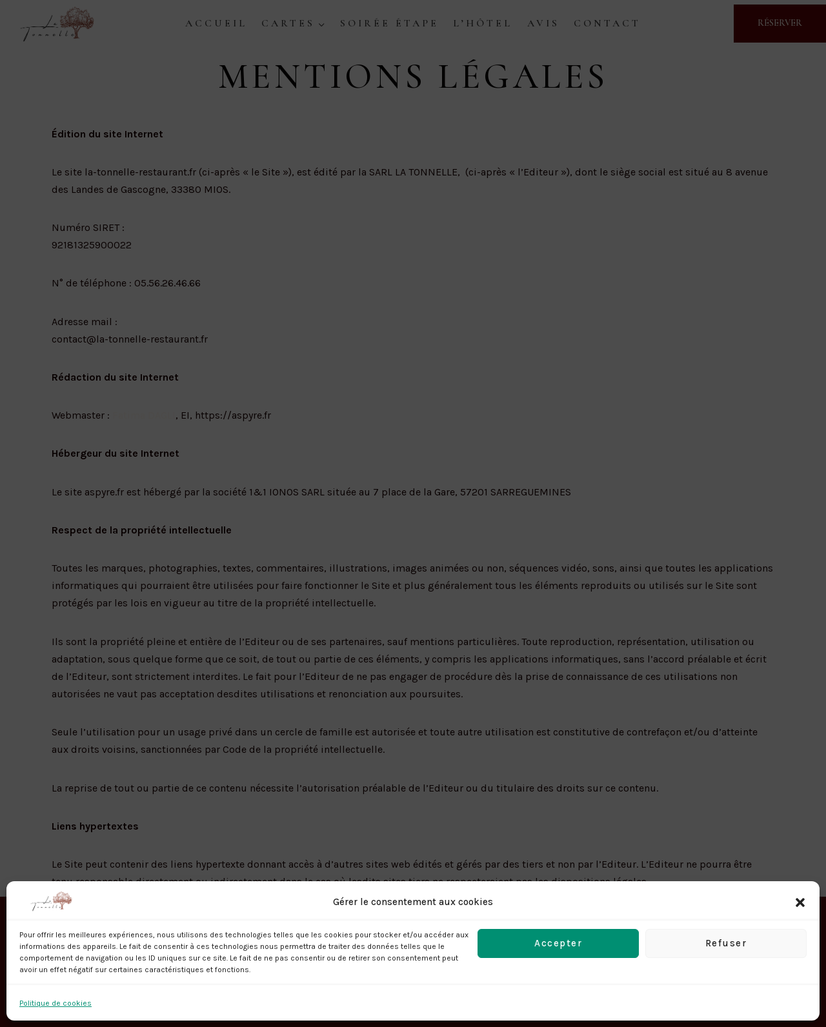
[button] (800, 902)
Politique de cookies (55, 1003)
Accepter (558, 943)
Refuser (726, 943)
